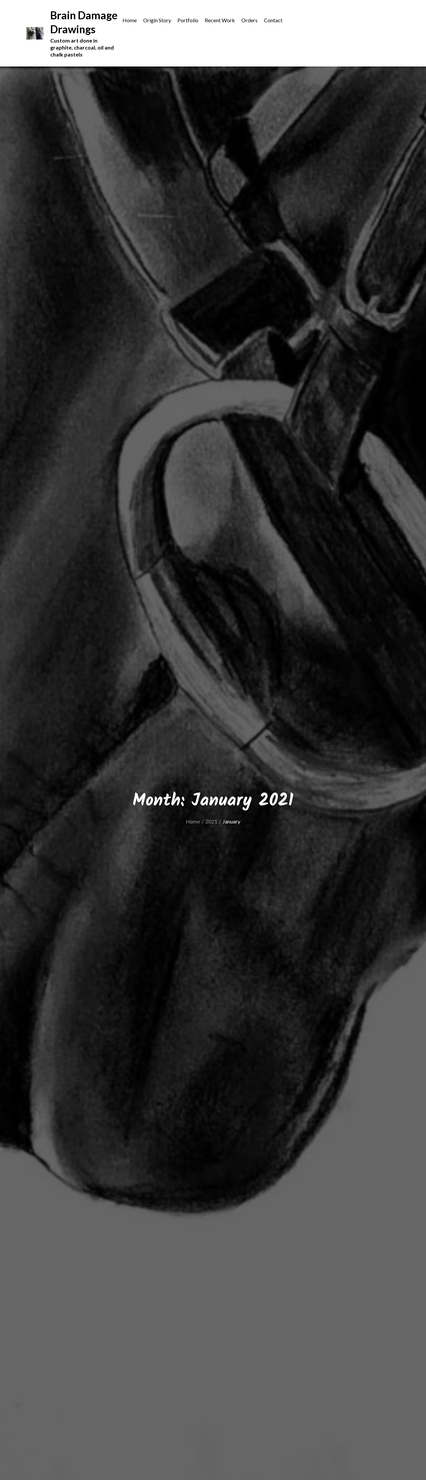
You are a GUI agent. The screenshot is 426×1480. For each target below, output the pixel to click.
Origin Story (157, 20)
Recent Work (220, 20)
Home (129, 20)
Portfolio (187, 20)
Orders (249, 20)
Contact (273, 20)
